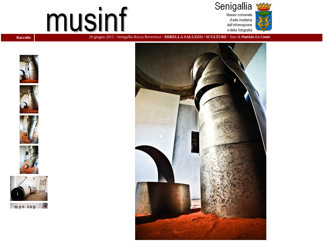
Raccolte (24, 37)
